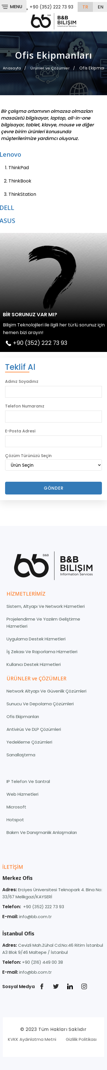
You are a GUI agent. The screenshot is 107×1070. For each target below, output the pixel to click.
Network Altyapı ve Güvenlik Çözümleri (46, 691)
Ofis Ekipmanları (22, 716)
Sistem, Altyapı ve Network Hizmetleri (45, 606)
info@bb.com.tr (35, 917)
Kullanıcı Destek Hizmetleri (33, 664)
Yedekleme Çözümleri (29, 742)
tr (85, 7)
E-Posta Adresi (20, 431)
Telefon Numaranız (24, 406)
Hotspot (15, 820)
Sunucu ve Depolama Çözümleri (40, 704)
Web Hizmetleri (22, 794)
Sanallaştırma (20, 755)
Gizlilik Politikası (81, 1039)
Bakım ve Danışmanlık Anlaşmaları (41, 832)
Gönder (54, 488)
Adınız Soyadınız (21, 381)
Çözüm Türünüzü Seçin (28, 455)
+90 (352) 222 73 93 (48, 7)
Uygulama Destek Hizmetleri (35, 639)
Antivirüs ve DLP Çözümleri (33, 729)
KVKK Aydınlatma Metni (32, 1039)
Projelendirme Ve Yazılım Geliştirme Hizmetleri (43, 622)
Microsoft (16, 807)
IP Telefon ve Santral (28, 781)
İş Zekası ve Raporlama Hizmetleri (41, 652)
